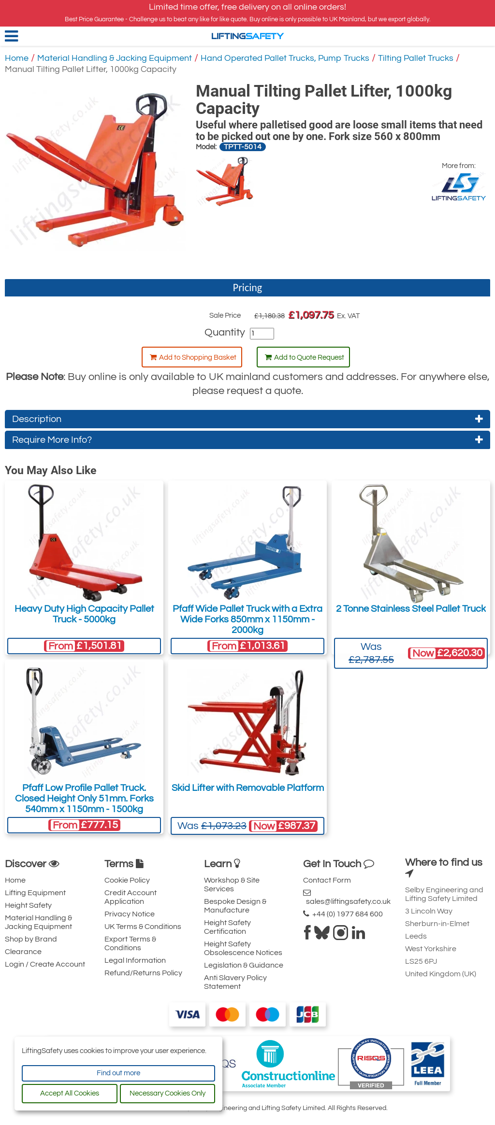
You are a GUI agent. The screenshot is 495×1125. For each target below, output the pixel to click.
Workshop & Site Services (232, 884)
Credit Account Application (130, 897)
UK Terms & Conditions (142, 926)
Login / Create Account (45, 964)
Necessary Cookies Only (167, 1093)
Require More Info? (247, 440)
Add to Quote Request (304, 357)
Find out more (118, 1073)
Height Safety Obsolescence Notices (243, 948)
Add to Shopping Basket (193, 357)
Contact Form (327, 880)
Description (247, 419)
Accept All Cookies (69, 1093)
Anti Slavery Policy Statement (235, 982)
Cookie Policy (127, 880)
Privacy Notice (129, 914)
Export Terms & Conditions (130, 943)
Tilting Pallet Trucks (415, 58)
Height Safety (28, 905)
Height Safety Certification (227, 927)
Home (17, 58)
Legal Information (135, 960)
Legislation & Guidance (243, 965)
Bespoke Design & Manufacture (235, 906)
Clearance (23, 952)
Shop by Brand (31, 939)
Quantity (224, 332)
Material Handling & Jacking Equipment (114, 58)
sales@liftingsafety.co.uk (347, 896)
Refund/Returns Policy (143, 973)
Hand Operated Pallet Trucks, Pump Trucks (285, 58)
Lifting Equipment (35, 893)
